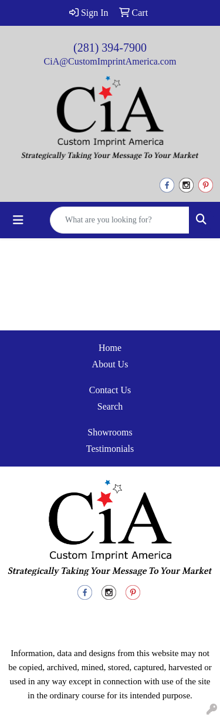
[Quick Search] (119, 220)
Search (110, 406)
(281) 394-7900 (110, 47)
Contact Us (110, 390)
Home (110, 348)
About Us (110, 364)
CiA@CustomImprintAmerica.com (110, 61)
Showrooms (109, 432)
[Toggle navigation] (18, 220)
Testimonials (110, 449)
